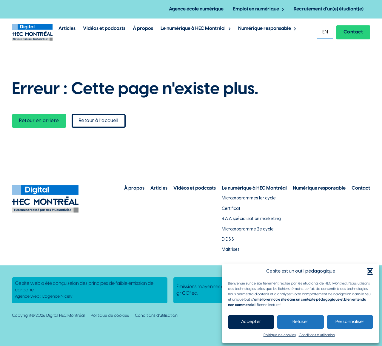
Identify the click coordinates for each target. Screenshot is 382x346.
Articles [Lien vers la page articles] (158, 188)
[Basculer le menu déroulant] (283, 9)
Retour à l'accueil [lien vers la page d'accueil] (98, 120)
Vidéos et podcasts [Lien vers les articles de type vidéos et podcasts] (104, 28)
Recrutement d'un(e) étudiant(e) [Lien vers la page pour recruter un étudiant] (328, 9)
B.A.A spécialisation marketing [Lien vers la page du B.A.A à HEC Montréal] (251, 219)
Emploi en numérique (256, 9)
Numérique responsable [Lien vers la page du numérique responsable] (319, 188)
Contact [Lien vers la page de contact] (361, 188)
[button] (370, 271)
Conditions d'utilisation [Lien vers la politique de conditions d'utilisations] (156, 315)
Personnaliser (349, 321)
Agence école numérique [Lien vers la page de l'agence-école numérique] (196, 9)
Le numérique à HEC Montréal (193, 28)
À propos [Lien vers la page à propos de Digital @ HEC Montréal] (143, 28)
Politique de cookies (280, 335)
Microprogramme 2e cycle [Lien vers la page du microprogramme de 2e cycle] (248, 229)
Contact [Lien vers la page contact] (353, 32)
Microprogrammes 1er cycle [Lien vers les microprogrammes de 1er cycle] (249, 198)
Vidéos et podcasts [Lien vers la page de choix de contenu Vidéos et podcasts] (194, 188)
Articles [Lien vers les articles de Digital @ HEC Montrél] (67, 28)
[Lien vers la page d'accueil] (32, 32)
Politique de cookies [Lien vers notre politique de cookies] (110, 315)
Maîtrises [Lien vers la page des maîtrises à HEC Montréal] (230, 249)
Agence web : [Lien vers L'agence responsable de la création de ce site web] (44, 296)
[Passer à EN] (325, 32)
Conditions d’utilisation (317, 335)
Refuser (300, 321)
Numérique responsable (264, 28)
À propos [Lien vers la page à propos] (134, 188)
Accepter (251, 321)
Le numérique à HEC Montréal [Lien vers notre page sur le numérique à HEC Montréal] (254, 188)
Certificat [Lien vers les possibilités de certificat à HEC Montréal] (231, 209)
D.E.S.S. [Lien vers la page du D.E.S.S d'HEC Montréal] (228, 239)
